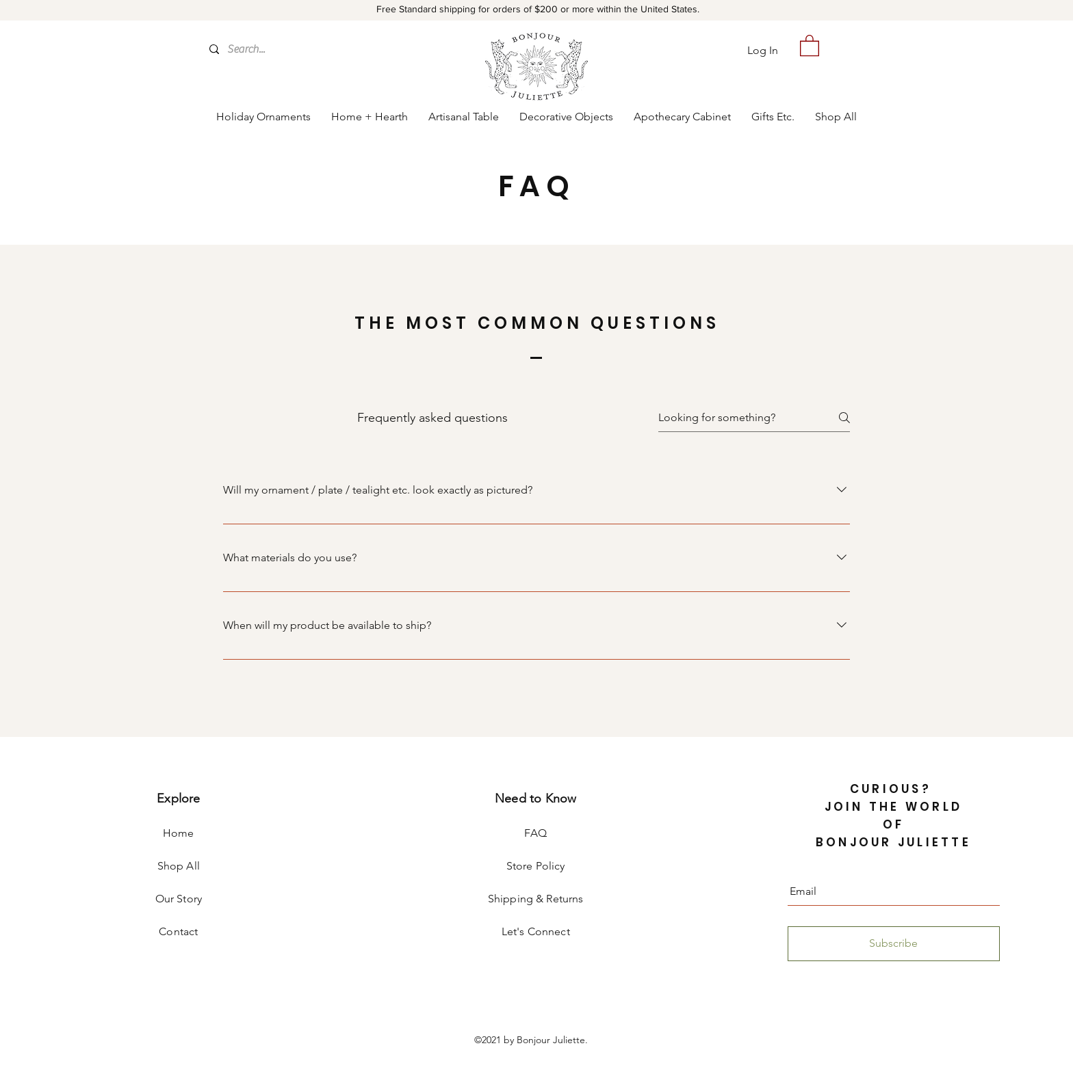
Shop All (178, 865)
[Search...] (284, 49)
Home (178, 832)
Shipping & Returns (536, 898)
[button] (809, 44)
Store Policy (535, 865)
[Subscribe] (894, 943)
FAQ (535, 832)
